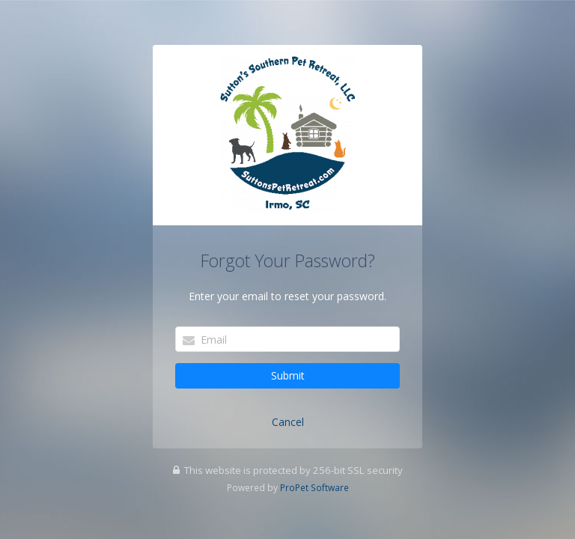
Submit (288, 375)
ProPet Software (314, 487)
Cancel (288, 422)
